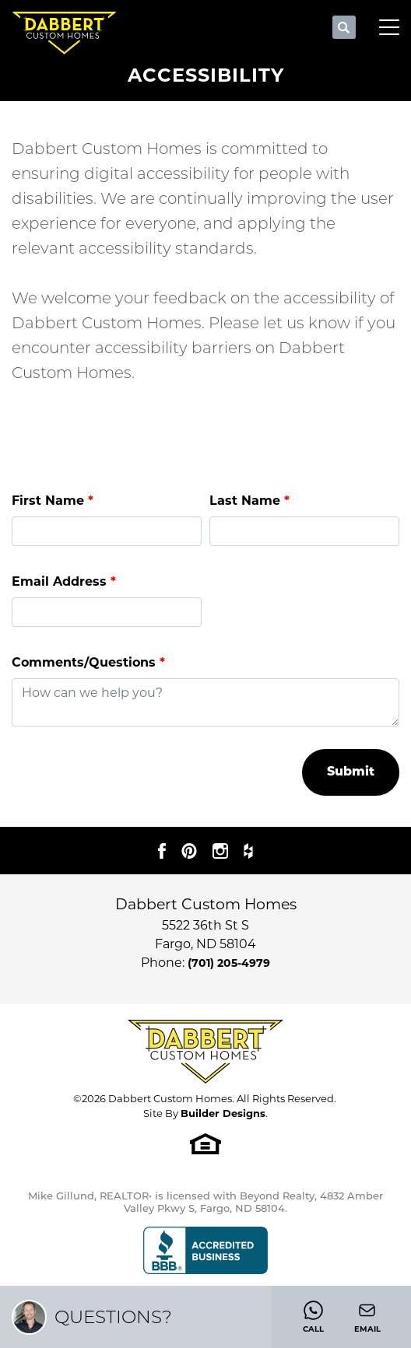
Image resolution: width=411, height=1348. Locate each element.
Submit (350, 772)
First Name (52, 500)
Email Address (64, 581)
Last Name (249, 500)
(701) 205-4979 (229, 963)
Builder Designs (223, 1113)
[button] (344, 28)
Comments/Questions (88, 662)
